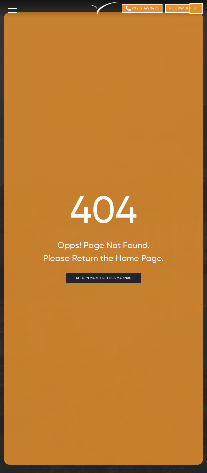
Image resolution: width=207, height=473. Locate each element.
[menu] (13, 10)
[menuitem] (183, 8)
